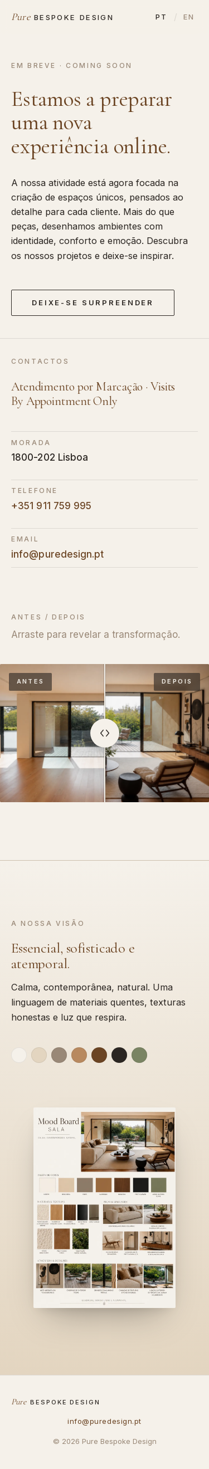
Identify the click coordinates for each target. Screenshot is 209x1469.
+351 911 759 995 (51, 505)
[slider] (104, 733)
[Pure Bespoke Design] (62, 17)
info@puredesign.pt (57, 554)
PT (161, 16)
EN (188, 16)
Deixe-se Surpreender (93, 302)
